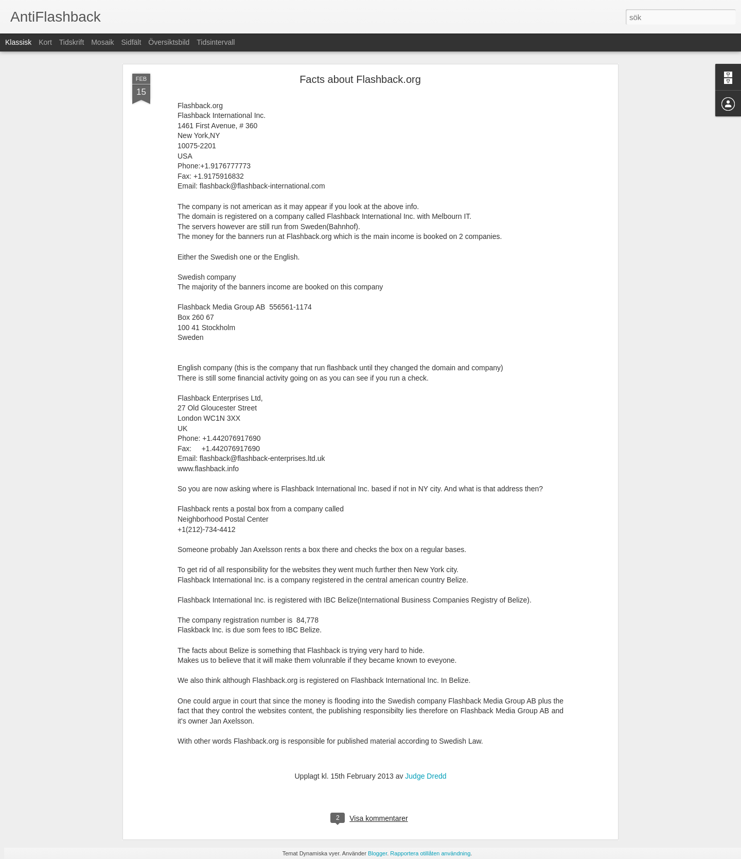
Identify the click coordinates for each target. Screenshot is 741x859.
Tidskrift (71, 42)
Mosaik (102, 42)
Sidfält (131, 42)
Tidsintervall (216, 42)
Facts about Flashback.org (360, 79)
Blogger (377, 853)
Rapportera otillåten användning (430, 853)
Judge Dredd (425, 776)
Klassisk (18, 42)
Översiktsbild (168, 42)
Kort (45, 42)
